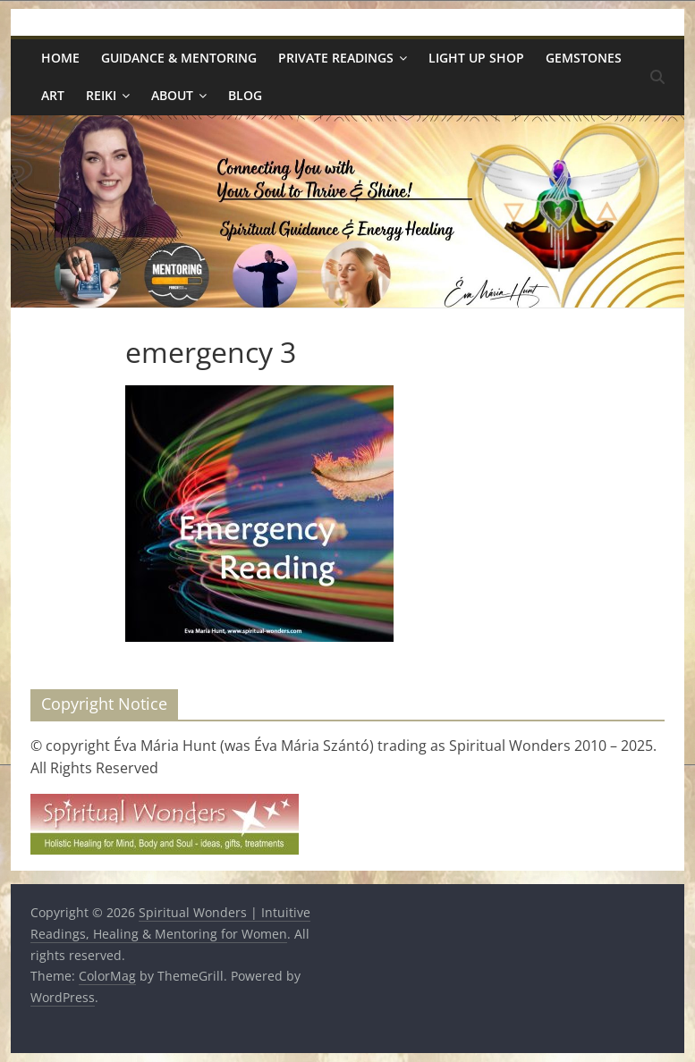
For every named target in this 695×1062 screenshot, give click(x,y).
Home (60, 57)
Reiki (101, 95)
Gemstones (584, 57)
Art (52, 95)
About (172, 95)
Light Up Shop (476, 57)
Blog (245, 95)
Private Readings (336, 57)
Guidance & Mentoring (179, 57)
